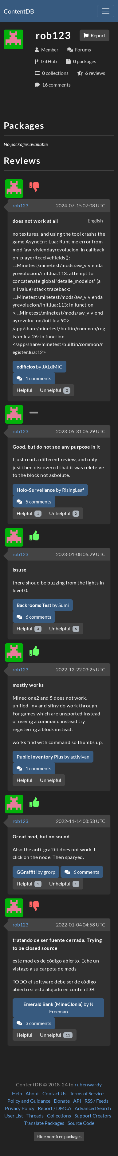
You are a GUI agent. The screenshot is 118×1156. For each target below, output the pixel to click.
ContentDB (19, 11)
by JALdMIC (39, 366)
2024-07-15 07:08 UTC (80, 205)
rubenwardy (88, 1084)
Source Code (81, 1123)
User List (13, 1115)
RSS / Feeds (96, 1101)
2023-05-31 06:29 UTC (80, 431)
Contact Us (54, 1093)
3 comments (34, 1023)
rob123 (20, 205)
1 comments (34, 378)
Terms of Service (87, 1093)
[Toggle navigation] (105, 11)
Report (94, 35)
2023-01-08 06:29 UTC (80, 554)
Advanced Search (93, 1108)
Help (17, 1093)
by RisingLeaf (50, 490)
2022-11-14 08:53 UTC (80, 821)
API (77, 1101)
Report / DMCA (54, 1108)
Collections (59, 1115)
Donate (62, 1101)
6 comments (34, 617)
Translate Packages (44, 1123)
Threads (35, 1115)
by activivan (53, 756)
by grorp (36, 872)
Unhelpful (55, 390)
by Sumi (43, 605)
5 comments (34, 501)
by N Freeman (58, 1007)
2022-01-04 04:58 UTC (80, 924)
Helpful (24, 390)
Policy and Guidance (28, 1101)
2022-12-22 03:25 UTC (80, 669)
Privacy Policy (19, 1108)
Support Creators (92, 1115)
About (32, 1093)
